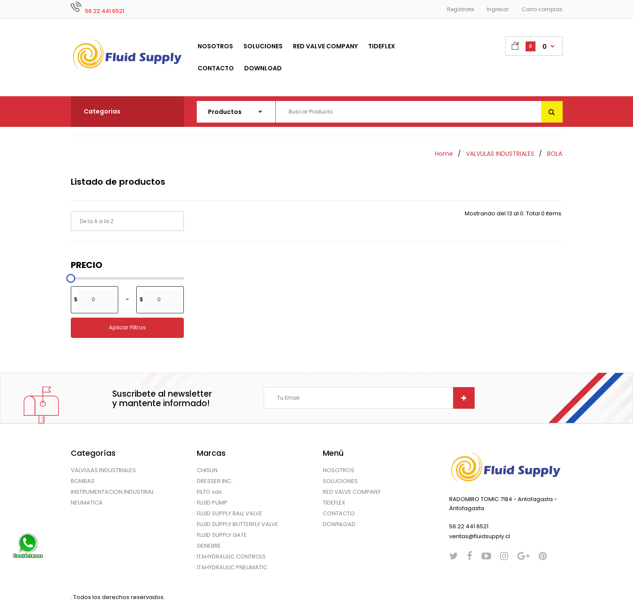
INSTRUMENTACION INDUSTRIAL (112, 492)
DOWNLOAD (339, 524)
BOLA (554, 153)
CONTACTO (339, 513)
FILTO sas (209, 492)
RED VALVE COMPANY (352, 492)
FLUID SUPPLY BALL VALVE (229, 513)
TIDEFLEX (334, 502)
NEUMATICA (87, 502)
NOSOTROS (338, 470)
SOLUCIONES (340, 481)
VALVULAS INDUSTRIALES (500, 153)
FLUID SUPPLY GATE (222, 535)
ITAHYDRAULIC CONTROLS (231, 556)
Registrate (460, 9)
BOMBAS (82, 481)
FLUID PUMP (212, 502)
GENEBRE (209, 546)
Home (444, 153)
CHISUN (207, 470)
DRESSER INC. (215, 481)
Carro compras (542, 9)
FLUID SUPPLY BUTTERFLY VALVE (237, 524)
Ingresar (498, 9)
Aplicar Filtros (127, 327)
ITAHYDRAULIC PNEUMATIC (232, 567)
